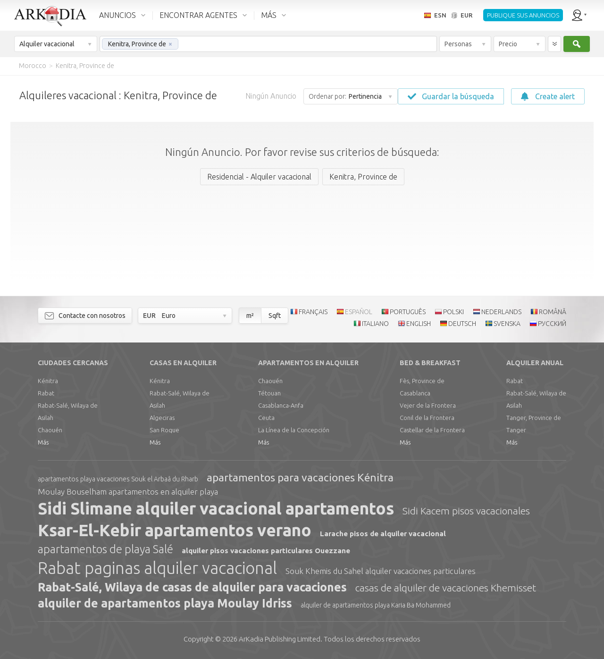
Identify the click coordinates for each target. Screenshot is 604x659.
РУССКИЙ (552, 323)
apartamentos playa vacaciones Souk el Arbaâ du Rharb (118, 479)
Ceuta (266, 417)
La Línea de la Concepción (293, 430)
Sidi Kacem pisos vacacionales (466, 510)
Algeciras (162, 417)
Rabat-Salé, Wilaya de (68, 405)
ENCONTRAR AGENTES (198, 15)
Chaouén (50, 430)
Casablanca (415, 393)
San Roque (164, 430)
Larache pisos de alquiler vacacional (383, 534)
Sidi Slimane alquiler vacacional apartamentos (216, 508)
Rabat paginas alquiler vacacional (157, 567)
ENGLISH (418, 323)
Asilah (45, 417)
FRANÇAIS (313, 312)
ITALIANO (375, 323)
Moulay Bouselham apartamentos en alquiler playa (128, 491)
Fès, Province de (422, 380)
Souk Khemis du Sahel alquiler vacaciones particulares (380, 570)
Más (43, 442)
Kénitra (48, 380)
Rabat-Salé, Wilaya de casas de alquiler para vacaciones (192, 587)
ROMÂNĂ (552, 312)
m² (250, 315)
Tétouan (269, 393)
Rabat (46, 393)
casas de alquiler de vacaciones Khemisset (445, 587)
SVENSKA (507, 323)
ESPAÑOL (358, 312)
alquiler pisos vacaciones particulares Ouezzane (266, 551)
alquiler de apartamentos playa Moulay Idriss (165, 603)
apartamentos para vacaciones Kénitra (300, 477)
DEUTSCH (462, 323)
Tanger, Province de (533, 417)
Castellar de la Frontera (432, 430)
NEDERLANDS (501, 312)
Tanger (516, 430)
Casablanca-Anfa (280, 405)
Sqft (274, 315)
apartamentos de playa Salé (105, 549)
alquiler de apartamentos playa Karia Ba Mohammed (376, 605)
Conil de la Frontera (427, 417)
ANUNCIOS (117, 15)
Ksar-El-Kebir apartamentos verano (174, 530)
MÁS (269, 15)
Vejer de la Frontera (428, 405)
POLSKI (453, 312)
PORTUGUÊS (408, 312)
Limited (279, 639)
